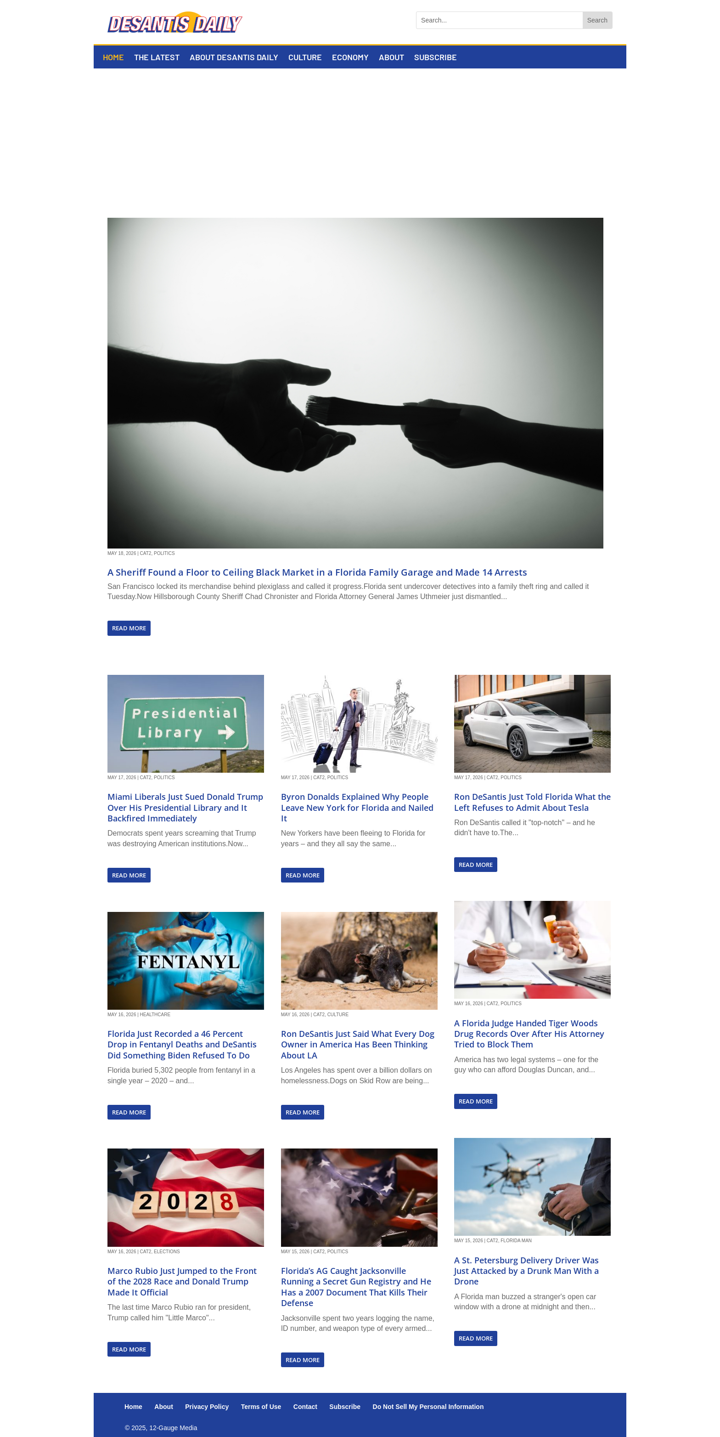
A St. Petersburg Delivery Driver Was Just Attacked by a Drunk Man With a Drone (526, 1271)
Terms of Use (261, 1406)
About (391, 58)
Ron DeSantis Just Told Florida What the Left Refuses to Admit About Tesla (532, 802)
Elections (167, 1251)
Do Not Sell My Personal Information (428, 1406)
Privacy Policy (207, 1406)
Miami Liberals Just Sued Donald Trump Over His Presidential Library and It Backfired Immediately (185, 807)
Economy (350, 58)
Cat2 (146, 553)
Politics (164, 553)
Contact (305, 1406)
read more (129, 628)
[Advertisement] (360, 137)
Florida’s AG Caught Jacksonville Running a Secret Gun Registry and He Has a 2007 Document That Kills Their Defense (356, 1286)
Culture (305, 58)
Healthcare (155, 1014)
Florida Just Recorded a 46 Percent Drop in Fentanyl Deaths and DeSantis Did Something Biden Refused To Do (182, 1044)
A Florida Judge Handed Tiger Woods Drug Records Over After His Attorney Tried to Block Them (529, 1034)
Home (113, 58)
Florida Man (516, 1240)
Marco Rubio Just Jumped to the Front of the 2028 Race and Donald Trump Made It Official (182, 1281)
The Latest (157, 58)
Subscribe (435, 58)
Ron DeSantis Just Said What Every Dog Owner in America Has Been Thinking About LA (357, 1044)
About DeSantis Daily (234, 58)
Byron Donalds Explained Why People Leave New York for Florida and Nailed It (357, 807)
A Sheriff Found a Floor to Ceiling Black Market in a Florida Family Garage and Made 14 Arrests (317, 572)
